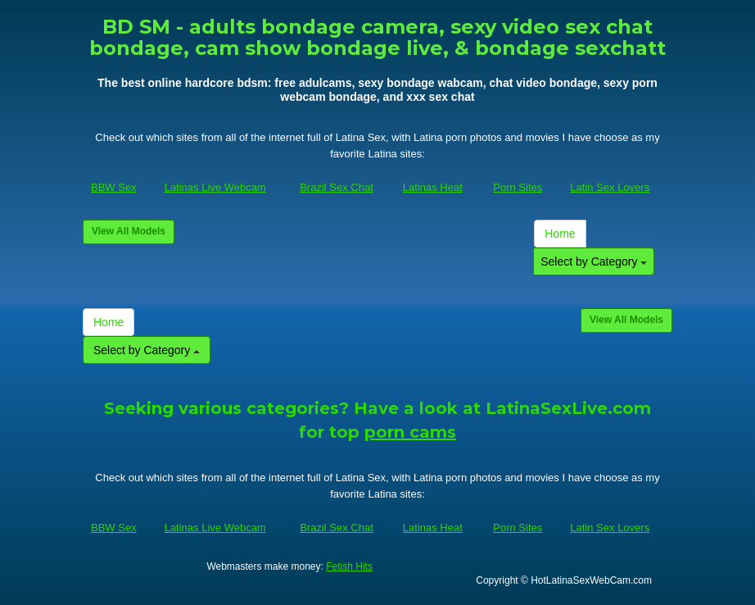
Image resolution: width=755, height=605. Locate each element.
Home (560, 233)
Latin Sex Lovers (609, 187)
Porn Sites (517, 187)
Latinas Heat (433, 187)
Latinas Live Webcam (215, 187)
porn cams (410, 432)
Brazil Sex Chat (336, 187)
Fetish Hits (349, 566)
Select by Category (593, 261)
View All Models (128, 231)
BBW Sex (114, 187)
